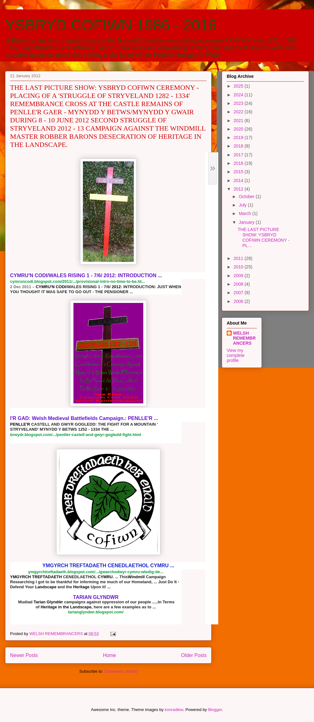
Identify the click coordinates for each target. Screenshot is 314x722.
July (243, 204)
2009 (239, 275)
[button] (211, 388)
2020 (239, 129)
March (245, 213)
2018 (239, 145)
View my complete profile (236, 355)
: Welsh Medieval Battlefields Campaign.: (84, 418)
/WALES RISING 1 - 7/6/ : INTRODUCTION (86, 275)
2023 (239, 103)
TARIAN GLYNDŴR (96, 597)
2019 (239, 137)
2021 (239, 120)
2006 (239, 301)
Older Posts (194, 655)
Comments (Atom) (120, 671)
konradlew (174, 709)
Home (109, 655)
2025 (239, 86)
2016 (239, 163)
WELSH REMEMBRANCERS (244, 338)
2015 (239, 171)
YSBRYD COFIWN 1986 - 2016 (111, 25)
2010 (239, 266)
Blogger (215, 709)
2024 (239, 94)
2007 (239, 292)
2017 (239, 154)
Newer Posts (24, 655)
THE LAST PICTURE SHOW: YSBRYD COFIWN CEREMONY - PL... (264, 237)
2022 (239, 111)
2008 (239, 284)
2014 (239, 180)
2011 (239, 258)
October (247, 196)
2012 (239, 188)
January (247, 222)
